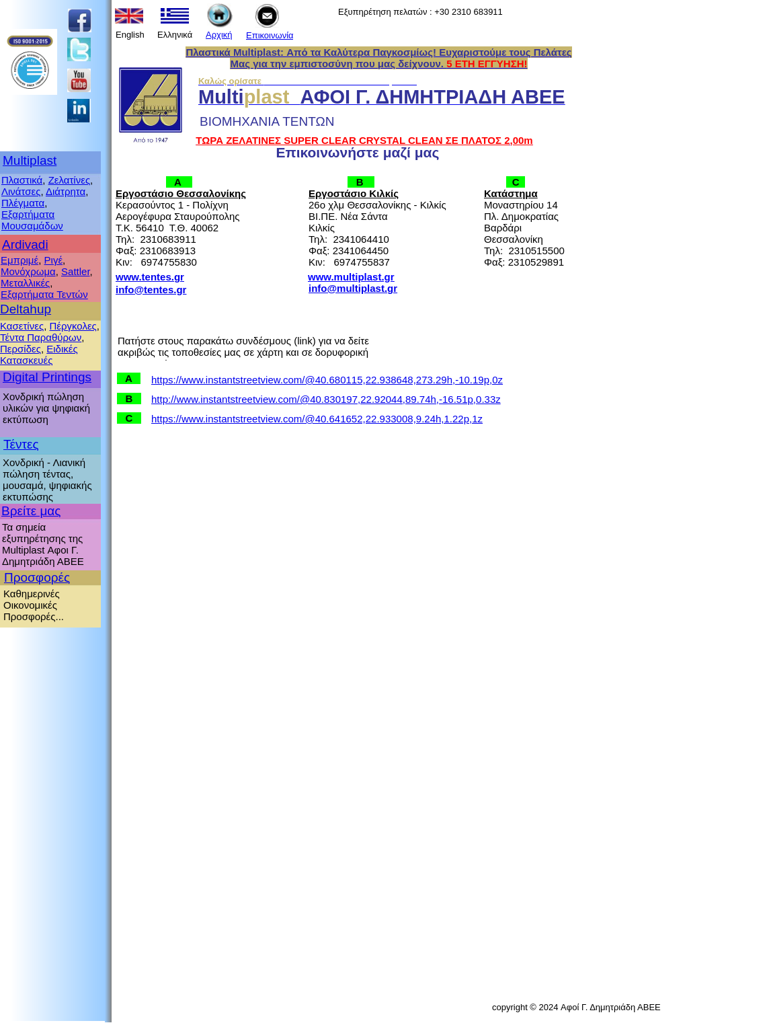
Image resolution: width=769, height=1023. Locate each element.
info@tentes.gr (151, 289)
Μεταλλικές (25, 283)
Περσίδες (20, 348)
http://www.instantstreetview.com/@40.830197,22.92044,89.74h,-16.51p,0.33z (326, 399)
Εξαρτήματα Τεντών (44, 294)
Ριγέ (53, 260)
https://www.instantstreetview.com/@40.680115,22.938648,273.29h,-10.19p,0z (327, 379)
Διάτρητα (65, 191)
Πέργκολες (72, 326)
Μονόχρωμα (28, 271)
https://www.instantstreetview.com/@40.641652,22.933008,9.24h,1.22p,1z (317, 418)
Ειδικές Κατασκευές (39, 354)
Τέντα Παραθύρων (40, 337)
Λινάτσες (20, 191)
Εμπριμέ (19, 260)
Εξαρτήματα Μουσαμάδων (32, 220)
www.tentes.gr (150, 276)
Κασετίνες (22, 326)
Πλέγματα (22, 203)
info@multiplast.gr (353, 288)
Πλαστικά (21, 180)
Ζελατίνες (69, 180)
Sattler (75, 271)
